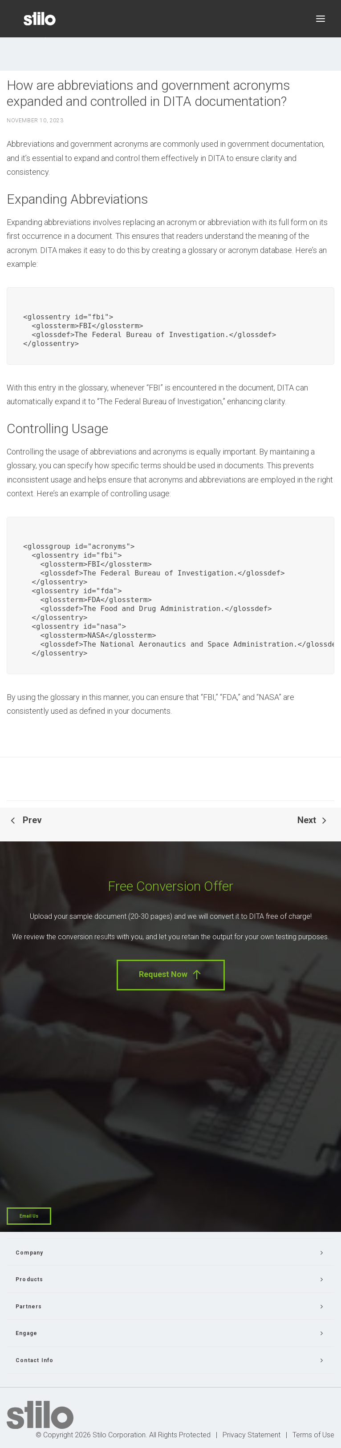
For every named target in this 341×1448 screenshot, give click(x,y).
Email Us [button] (29, 1216)
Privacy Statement (251, 1435)
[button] (320, 18)
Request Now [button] (171, 974)
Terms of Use (313, 1435)
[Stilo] (39, 18)
